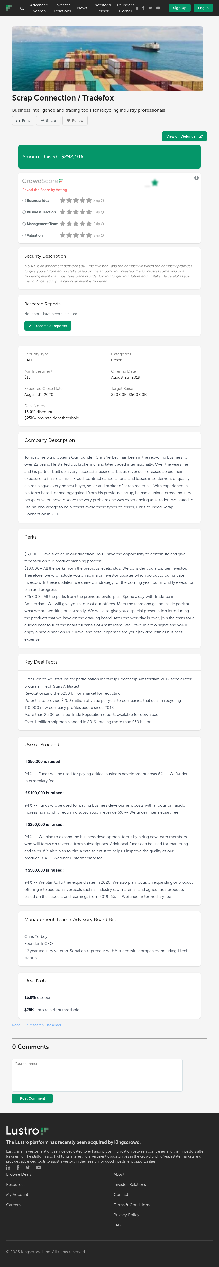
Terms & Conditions (132, 1205)
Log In (203, 8)
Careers (13, 1205)
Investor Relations (62, 8)
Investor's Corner (102, 8)
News (82, 8)
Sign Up (179, 8)
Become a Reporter (48, 326)
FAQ (117, 1225)
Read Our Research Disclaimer (36, 1025)
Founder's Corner (126, 8)
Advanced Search (39, 8)
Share (48, 121)
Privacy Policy (126, 1215)
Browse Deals (18, 1174)
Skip (99, 201)
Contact (121, 1194)
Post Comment (32, 1098)
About (119, 1174)
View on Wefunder (184, 136)
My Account (17, 1194)
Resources (15, 1184)
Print (23, 121)
